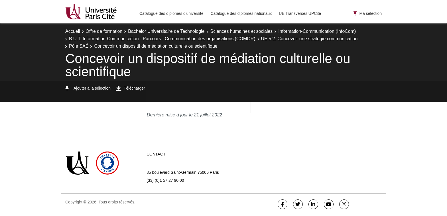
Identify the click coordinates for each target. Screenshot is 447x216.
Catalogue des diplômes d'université (171, 13)
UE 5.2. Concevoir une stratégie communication (309, 38)
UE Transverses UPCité (300, 13)
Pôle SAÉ (78, 46)
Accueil (72, 31)
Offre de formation (104, 31)
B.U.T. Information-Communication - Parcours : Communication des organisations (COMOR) (162, 38)
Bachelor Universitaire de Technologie (166, 31)
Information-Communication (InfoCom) (317, 31)
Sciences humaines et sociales (241, 31)
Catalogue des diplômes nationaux (241, 13)
